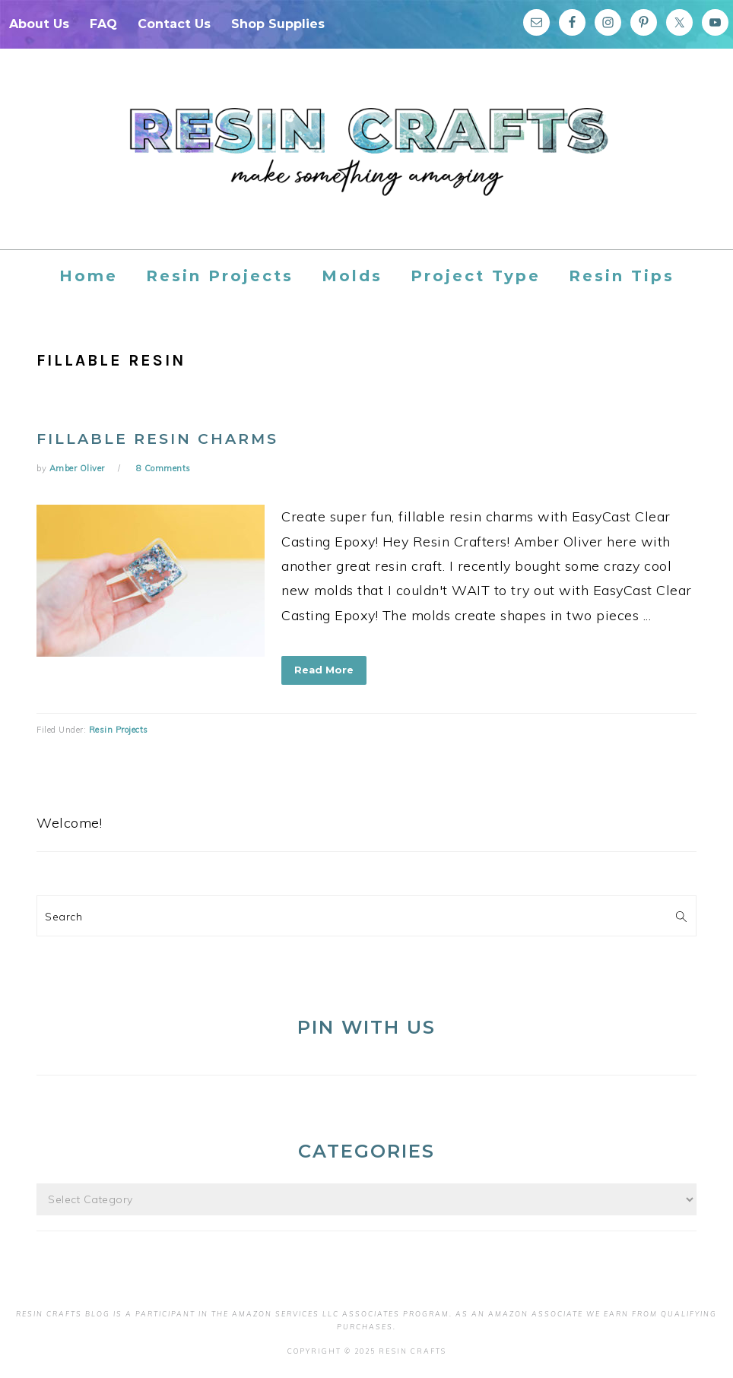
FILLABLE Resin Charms (157, 439)
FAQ (103, 24)
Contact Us (174, 24)
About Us (39, 24)
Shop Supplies (278, 24)
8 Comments (163, 468)
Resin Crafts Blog (366, 162)
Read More (324, 670)
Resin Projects (118, 729)
